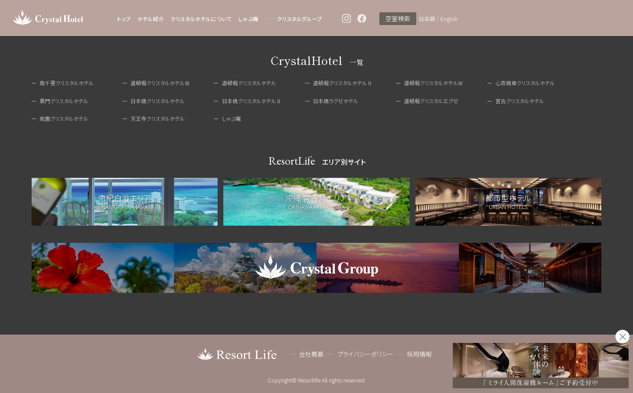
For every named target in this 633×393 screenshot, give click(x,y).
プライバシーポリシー (365, 354)
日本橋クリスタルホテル (158, 101)
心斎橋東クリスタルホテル (525, 83)
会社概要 (311, 354)
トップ (124, 18)
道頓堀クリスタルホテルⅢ (160, 83)
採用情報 (419, 354)
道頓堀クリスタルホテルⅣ (433, 83)
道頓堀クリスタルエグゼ (431, 101)
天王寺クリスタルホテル (158, 118)
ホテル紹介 (150, 18)
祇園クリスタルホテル (64, 118)
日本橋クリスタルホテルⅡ (251, 101)
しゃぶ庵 (248, 18)
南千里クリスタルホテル (67, 83)
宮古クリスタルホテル (519, 101)
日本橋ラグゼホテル (335, 101)
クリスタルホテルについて (201, 18)
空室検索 (398, 18)
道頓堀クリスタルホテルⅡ (342, 83)
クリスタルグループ (299, 18)
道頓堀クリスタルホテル (249, 83)
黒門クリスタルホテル (64, 101)
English (449, 19)
